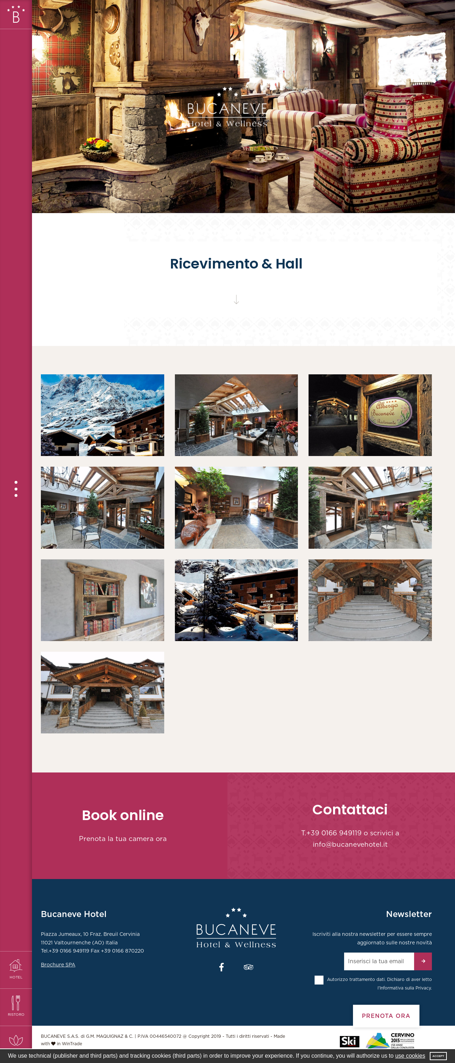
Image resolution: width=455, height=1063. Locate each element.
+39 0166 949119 (334, 833)
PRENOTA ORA (386, 1016)
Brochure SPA (58, 964)
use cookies (410, 1056)
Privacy (423, 988)
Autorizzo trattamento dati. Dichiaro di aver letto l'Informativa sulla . (379, 983)
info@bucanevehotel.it (350, 844)
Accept (438, 1056)
